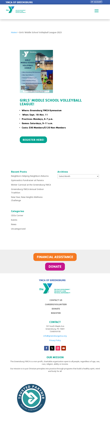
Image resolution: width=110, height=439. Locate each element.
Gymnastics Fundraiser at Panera (27, 180)
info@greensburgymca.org (55, 336)
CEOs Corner (17, 215)
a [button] (96, 11)
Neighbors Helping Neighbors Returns (30, 176)
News (13, 224)
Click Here (29, 151)
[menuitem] (56, 301)
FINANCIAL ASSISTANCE (55, 257)
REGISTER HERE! (33, 139)
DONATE (55, 266)
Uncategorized (18, 228)
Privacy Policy (55, 340)
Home (14, 32)
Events (14, 219)
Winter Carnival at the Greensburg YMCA (31, 184)
